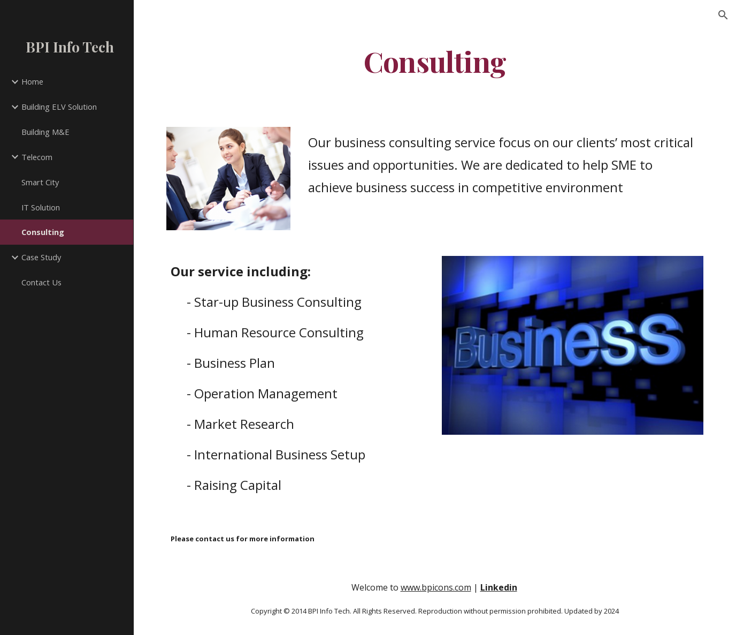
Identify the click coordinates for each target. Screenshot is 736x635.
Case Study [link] (41, 257)
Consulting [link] (42, 231)
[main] (435, 61)
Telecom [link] (36, 157)
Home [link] (32, 81)
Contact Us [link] (41, 282)
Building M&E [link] (45, 131)
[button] (723, 15)
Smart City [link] (40, 182)
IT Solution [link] (40, 207)
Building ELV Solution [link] (59, 106)
